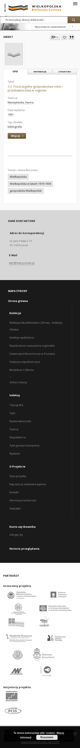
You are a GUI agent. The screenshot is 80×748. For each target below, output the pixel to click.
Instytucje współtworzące (24, 362)
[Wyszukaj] (74, 19)
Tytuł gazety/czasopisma (24, 445)
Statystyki (15, 508)
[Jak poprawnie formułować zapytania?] (72, 26)
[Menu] (75, 3)
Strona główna (18, 301)
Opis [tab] (15, 71)
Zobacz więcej (18, 382)
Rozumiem (46, 737)
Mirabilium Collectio (21, 370)
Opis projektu (17, 476)
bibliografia (15, 127)
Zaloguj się (16, 534)
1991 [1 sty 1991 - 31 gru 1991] (11, 114)
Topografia (16, 405)
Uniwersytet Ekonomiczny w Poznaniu (32, 354)
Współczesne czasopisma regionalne (32, 346)
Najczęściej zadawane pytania (27, 484)
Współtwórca (17, 437)
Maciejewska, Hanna (20, 102)
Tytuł (12, 413)
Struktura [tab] (64, 71)
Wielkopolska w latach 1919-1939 (30, 184)
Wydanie (14, 453)
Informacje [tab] (39, 71)
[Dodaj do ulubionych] (64, 37)
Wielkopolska (18, 177)
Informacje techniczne (22, 500)
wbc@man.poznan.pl (22, 263)
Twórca (14, 429)
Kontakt (14, 492)
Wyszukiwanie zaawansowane (50, 26)
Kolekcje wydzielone (21, 337)
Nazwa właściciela (20, 421)
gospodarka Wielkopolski (26, 191)
